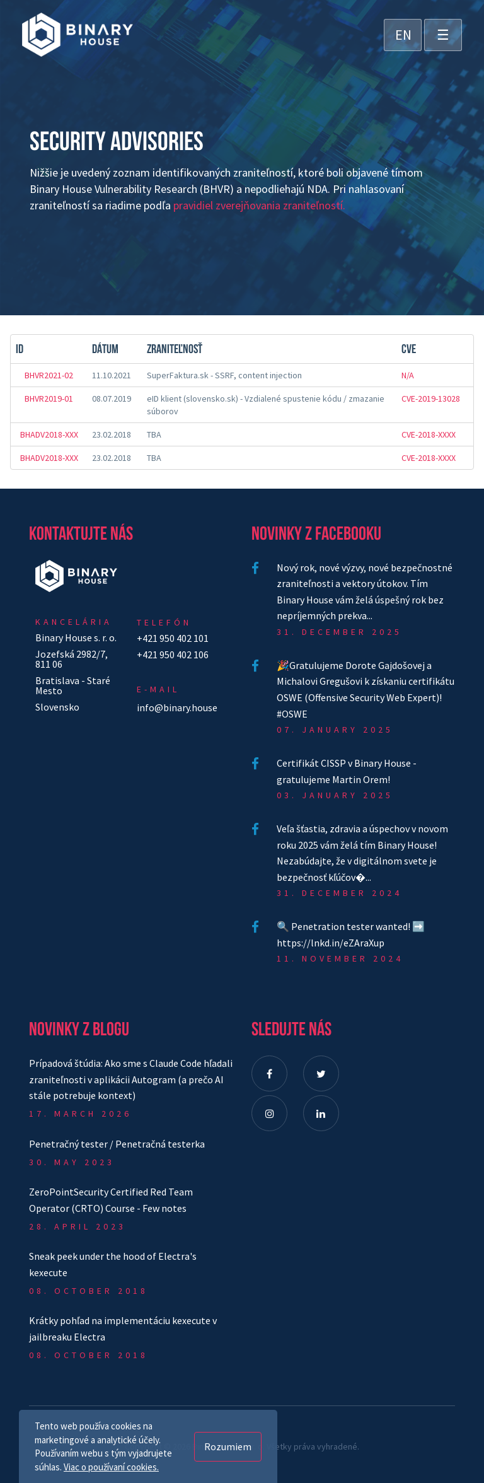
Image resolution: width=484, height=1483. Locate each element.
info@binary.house (177, 707)
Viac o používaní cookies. (111, 1467)
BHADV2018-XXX (49, 434)
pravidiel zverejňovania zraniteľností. (259, 205)
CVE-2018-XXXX (428, 434)
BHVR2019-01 (49, 398)
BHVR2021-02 (49, 375)
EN (403, 35)
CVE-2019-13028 (430, 398)
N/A (407, 375)
